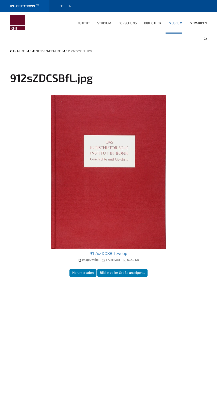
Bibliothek (152, 23)
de (61, 6)
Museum (175, 23)
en (69, 6)
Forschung (128, 23)
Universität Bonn (24, 6)
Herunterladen (83, 273)
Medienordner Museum (48, 51)
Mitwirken (198, 23)
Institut (83, 23)
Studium (104, 23)
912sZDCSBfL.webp (108, 253)
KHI (12, 51)
